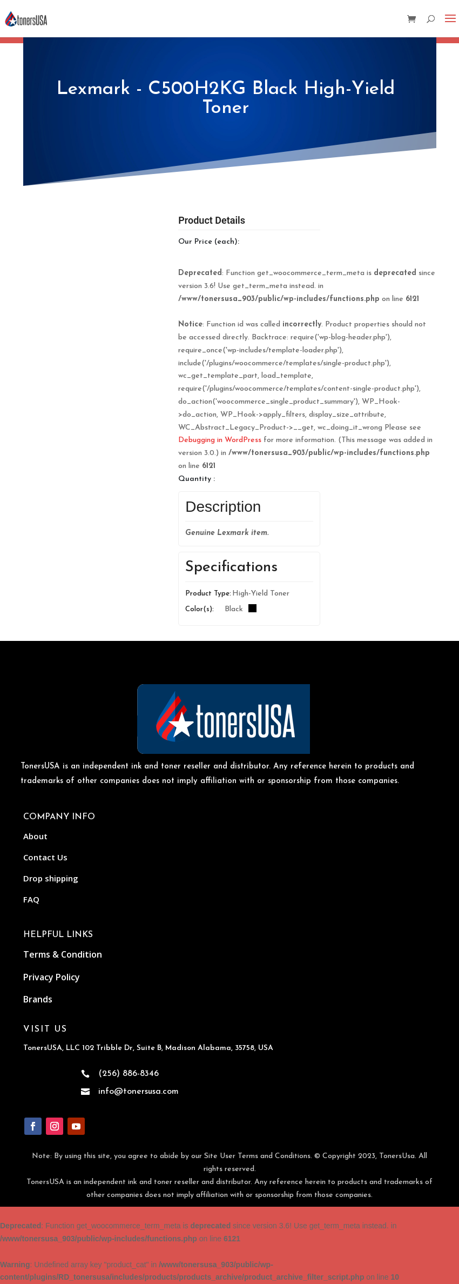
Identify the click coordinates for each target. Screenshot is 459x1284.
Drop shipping (50, 878)
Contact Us (45, 857)
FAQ (31, 899)
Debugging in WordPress (219, 440)
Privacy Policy (51, 977)
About (35, 836)
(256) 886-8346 (128, 1073)
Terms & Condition (62, 954)
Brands (37, 999)
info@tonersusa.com (138, 1091)
